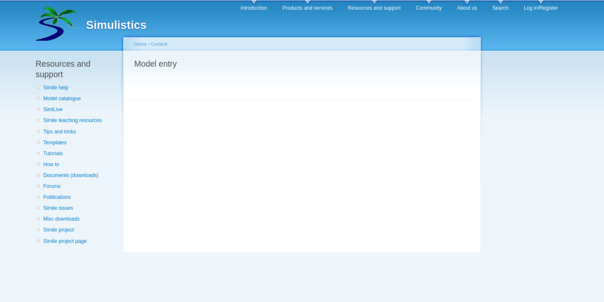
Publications (57, 197)
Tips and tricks (59, 132)
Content (159, 44)
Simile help (55, 88)
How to (51, 164)
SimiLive (52, 109)
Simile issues (58, 208)
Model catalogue (62, 99)
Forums (51, 186)
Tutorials (52, 153)
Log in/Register (541, 8)
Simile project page (64, 241)
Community (429, 8)
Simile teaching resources (72, 120)
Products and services (307, 8)
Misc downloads (61, 219)
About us (467, 8)
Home (140, 44)
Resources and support (374, 8)
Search (500, 8)
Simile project (58, 230)
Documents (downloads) (70, 175)
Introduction (253, 8)
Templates (54, 143)
